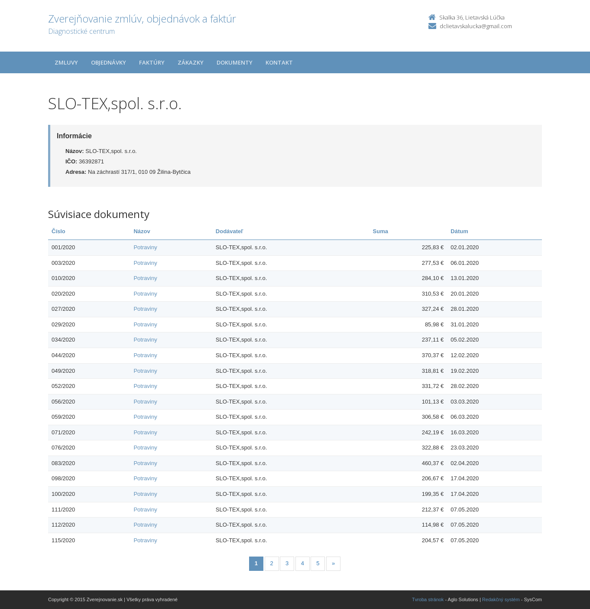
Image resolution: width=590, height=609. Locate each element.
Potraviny (145, 247)
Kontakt (279, 62)
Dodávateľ (229, 231)
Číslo (58, 231)
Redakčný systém (501, 599)
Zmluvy (66, 62)
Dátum (459, 231)
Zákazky (191, 62)
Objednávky (108, 62)
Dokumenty (235, 62)
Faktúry (152, 62)
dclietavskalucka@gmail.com (476, 26)
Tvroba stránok (428, 599)
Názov (141, 231)
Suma (380, 231)
